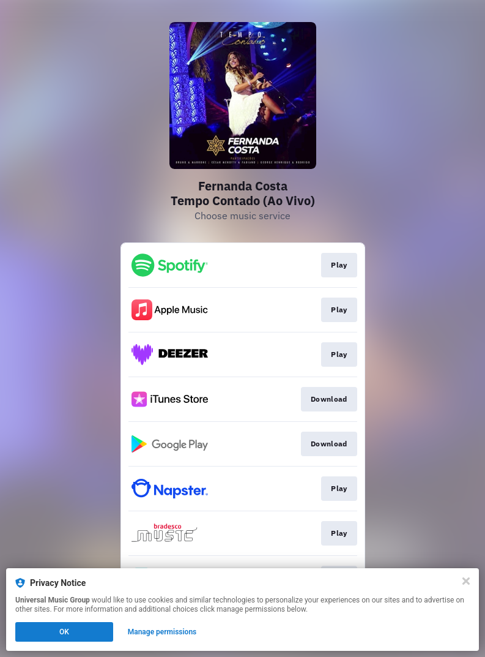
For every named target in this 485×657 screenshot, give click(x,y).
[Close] (466, 581)
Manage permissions (162, 632)
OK (64, 632)
